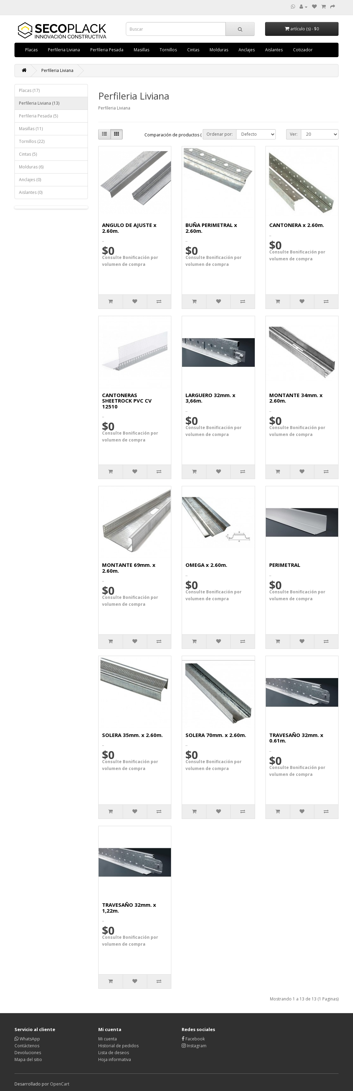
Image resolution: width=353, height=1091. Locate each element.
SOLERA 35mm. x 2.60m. (132, 734)
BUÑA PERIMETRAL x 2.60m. (211, 227)
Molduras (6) (31, 167)
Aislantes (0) (30, 192)
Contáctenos (26, 1046)
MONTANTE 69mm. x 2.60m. (128, 567)
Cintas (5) (28, 154)
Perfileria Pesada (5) (38, 116)
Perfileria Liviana (64, 50)
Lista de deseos (113, 1053)
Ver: (293, 134)
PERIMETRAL (284, 564)
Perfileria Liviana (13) (39, 103)
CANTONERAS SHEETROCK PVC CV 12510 (127, 401)
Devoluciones (27, 1053)
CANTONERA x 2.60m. (296, 224)
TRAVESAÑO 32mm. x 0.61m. (296, 737)
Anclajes (247, 50)
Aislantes (274, 50)
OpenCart (59, 1084)
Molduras (219, 50)
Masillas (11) (31, 129)
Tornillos (168, 50)
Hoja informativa (114, 1059)
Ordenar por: (219, 134)
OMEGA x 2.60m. (206, 564)
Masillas (141, 50)
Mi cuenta (107, 1039)
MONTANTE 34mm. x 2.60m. (296, 398)
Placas (31, 50)
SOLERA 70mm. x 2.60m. (215, 734)
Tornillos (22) (31, 141)
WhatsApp (27, 1039)
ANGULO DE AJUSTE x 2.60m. (129, 227)
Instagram (194, 1046)
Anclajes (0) (30, 180)
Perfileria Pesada (106, 50)
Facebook (193, 1039)
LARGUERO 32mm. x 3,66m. (210, 398)
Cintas (193, 50)
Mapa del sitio (28, 1059)
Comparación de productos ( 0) (175, 135)
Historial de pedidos (118, 1046)
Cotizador (303, 50)
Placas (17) (29, 90)
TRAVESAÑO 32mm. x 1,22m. (129, 907)
